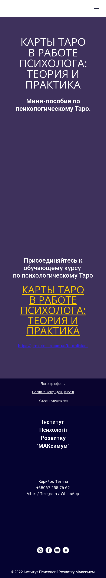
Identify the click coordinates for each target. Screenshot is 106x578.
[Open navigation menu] (96, 8)
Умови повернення (53, 400)
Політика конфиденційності (53, 392)
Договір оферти (53, 384)
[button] (40, 550)
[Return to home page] (53, 434)
